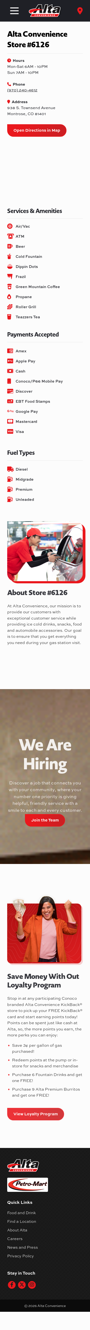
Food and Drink (21, 1212)
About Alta (17, 1230)
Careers (15, 1238)
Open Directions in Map (36, 130)
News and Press (22, 1247)
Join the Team (45, 820)
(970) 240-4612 (22, 90)
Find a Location (21, 1221)
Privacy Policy (20, 1256)
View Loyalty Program (35, 1114)
